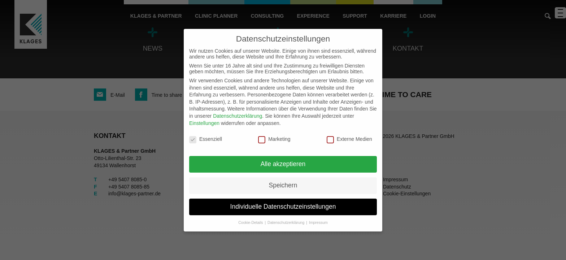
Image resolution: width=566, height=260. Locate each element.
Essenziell (205, 139)
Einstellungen (204, 123)
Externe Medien (349, 139)
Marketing (274, 139)
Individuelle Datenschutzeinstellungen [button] (283, 206)
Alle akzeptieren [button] (283, 164)
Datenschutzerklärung (237, 116)
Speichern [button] (283, 185)
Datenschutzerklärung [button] (286, 222)
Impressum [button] (318, 222)
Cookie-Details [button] (251, 222)
